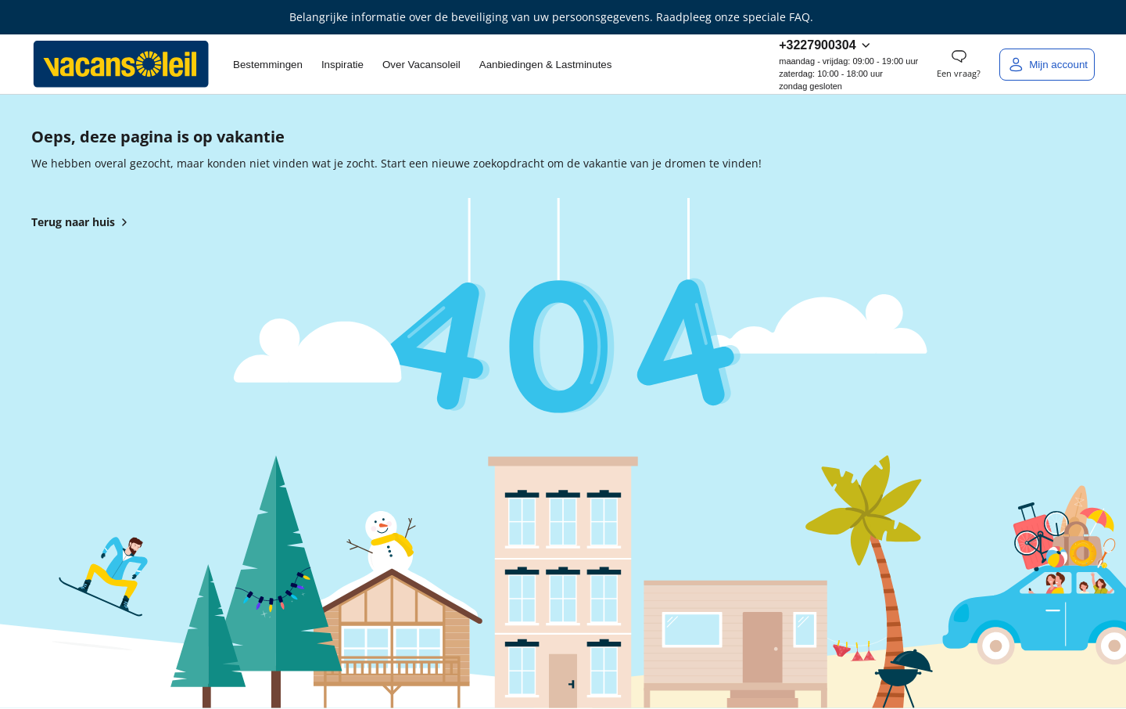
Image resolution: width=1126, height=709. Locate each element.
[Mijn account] (1047, 65)
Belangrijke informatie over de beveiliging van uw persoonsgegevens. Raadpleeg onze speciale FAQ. (551, 16)
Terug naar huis (82, 222)
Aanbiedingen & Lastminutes (545, 64)
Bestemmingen (268, 64)
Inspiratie (342, 64)
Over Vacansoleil (421, 64)
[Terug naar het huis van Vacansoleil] (121, 64)
